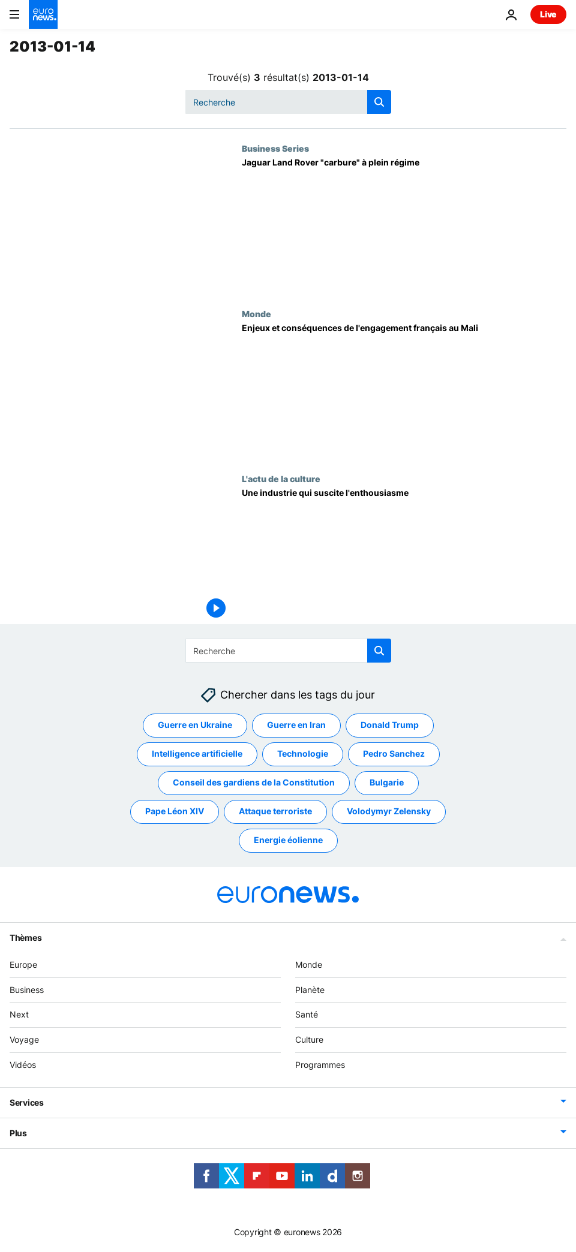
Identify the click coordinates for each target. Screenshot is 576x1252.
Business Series (275, 148)
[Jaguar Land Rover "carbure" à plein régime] (404, 226)
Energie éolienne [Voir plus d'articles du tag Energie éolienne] (288, 840)
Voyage (24, 1040)
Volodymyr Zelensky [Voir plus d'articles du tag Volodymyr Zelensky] (389, 811)
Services (27, 1102)
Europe (23, 964)
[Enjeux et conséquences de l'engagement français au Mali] (404, 391)
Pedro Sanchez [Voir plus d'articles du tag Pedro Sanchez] (394, 754)
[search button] (379, 102)
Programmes (320, 1065)
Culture (309, 1040)
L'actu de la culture (281, 478)
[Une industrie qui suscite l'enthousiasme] (404, 556)
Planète (310, 990)
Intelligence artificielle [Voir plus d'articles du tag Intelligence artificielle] (197, 754)
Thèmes (25, 937)
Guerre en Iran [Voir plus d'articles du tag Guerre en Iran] (296, 725)
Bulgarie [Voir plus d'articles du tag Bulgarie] (387, 783)
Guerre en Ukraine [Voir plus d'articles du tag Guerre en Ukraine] (195, 725)
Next (19, 1015)
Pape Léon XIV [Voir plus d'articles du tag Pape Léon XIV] (174, 811)
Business (27, 990)
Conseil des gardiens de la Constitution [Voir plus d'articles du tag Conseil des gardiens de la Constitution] (254, 783)
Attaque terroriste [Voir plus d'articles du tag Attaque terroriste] (275, 811)
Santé (306, 1015)
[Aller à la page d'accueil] (43, 14)
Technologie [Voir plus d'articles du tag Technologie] (302, 754)
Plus (18, 1133)
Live (548, 14)
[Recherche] (288, 102)
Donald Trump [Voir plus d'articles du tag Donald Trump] (390, 725)
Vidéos (23, 1065)
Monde (256, 313)
